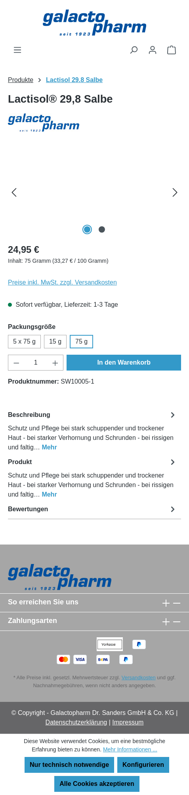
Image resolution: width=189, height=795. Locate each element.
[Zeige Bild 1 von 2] (87, 229)
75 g (81, 341)
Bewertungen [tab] (92, 509)
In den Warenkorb (124, 362)
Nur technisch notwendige (69, 764)
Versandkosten (139, 677)
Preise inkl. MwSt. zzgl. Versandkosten (62, 282)
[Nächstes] (175, 192)
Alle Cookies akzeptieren (96, 783)
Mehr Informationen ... (130, 749)
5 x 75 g (24, 341)
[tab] (92, 430)
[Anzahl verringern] (16, 363)
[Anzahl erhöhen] (55, 363)
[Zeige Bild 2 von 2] (102, 229)
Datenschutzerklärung (76, 722)
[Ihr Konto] (152, 50)
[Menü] (17, 50)
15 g (55, 341)
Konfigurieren (143, 764)
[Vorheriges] (14, 192)
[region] (94, 192)
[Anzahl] (36, 363)
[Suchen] (133, 50)
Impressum (127, 722)
